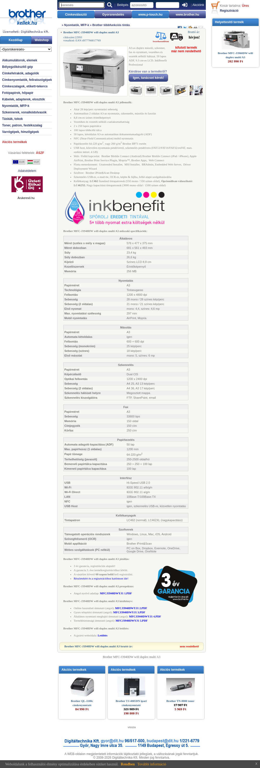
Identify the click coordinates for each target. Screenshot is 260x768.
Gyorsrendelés (113, 14)
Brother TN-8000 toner (180, 700)
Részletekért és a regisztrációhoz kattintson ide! (101, 578)
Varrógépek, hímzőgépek (20, 132)
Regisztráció (229, 10)
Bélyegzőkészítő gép (17, 67)
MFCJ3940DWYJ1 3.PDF (129, 612)
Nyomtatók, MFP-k (15, 106)
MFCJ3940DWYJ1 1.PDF (116, 593)
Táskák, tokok (12, 119)
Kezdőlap (15, 40)
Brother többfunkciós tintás (111, 25)
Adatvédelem (27, 171)
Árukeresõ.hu (25, 197)
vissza (132, 727)
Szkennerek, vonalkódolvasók (24, 112)
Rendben (128, 764)
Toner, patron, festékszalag (22, 125)
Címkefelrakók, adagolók (20, 73)
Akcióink (198, 5)
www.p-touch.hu (150, 14)
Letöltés (102, 635)
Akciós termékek (14, 142)
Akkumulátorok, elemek (19, 60)
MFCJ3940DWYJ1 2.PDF (131, 608)
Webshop (42, 40)
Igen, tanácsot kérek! (148, 78)
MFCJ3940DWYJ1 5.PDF (132, 620)
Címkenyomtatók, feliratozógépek (27, 80)
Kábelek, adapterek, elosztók (23, 99)
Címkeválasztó (76, 14)
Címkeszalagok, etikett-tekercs (25, 86)
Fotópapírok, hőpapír (17, 93)
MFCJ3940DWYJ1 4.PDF (145, 616)
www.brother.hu (187, 14)
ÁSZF (40, 153)
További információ (151, 764)
